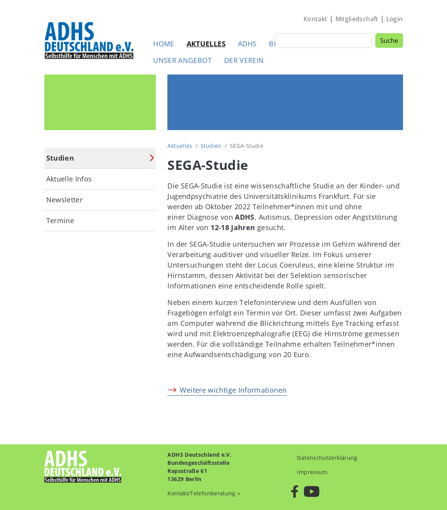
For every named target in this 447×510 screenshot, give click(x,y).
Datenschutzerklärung (327, 457)
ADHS (247, 43)
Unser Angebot (182, 60)
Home (163, 43)
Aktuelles (206, 43)
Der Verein (244, 60)
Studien (211, 145)
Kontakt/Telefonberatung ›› (203, 493)
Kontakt (315, 19)
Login (394, 19)
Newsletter (64, 199)
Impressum (312, 472)
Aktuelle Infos (69, 178)
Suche (389, 40)
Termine (60, 220)
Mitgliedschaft (357, 19)
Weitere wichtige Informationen (233, 390)
